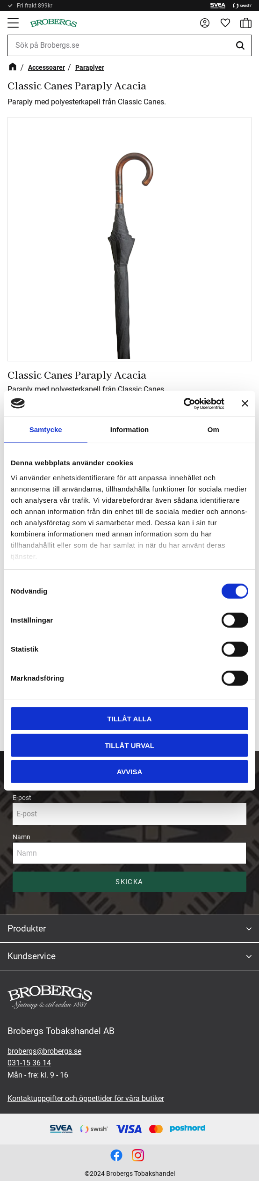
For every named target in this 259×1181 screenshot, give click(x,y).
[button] (14, 23)
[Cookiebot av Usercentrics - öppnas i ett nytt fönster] (183, 403)
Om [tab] (213, 429)
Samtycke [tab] (45, 429)
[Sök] (241, 45)
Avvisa (130, 772)
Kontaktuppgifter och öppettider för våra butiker (85, 1098)
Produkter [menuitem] (26, 928)
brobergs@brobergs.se (44, 1051)
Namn (21, 837)
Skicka (129, 882)
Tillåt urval (129, 745)
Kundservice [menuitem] (31, 956)
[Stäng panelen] (245, 403)
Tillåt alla (129, 719)
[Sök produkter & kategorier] (129, 45)
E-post (22, 797)
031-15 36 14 (29, 1062)
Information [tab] (129, 429)
